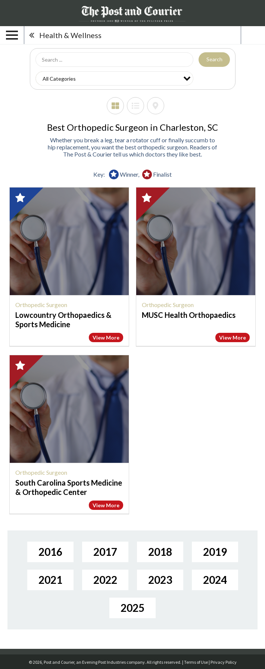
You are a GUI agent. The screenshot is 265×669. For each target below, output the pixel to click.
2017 (105, 551)
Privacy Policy (224, 662)
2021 (50, 579)
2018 (160, 551)
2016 (50, 551)
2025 (132, 607)
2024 (215, 579)
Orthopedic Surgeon (41, 304)
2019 (215, 551)
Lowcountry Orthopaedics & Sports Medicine (63, 319)
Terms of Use (196, 662)
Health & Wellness (70, 35)
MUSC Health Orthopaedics (189, 314)
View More (106, 337)
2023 (160, 579)
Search (214, 59)
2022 (105, 579)
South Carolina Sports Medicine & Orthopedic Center (68, 487)
